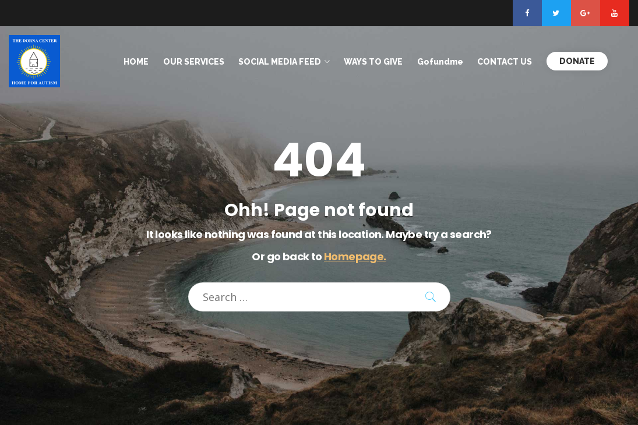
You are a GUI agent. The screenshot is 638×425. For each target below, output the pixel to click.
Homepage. (355, 256)
